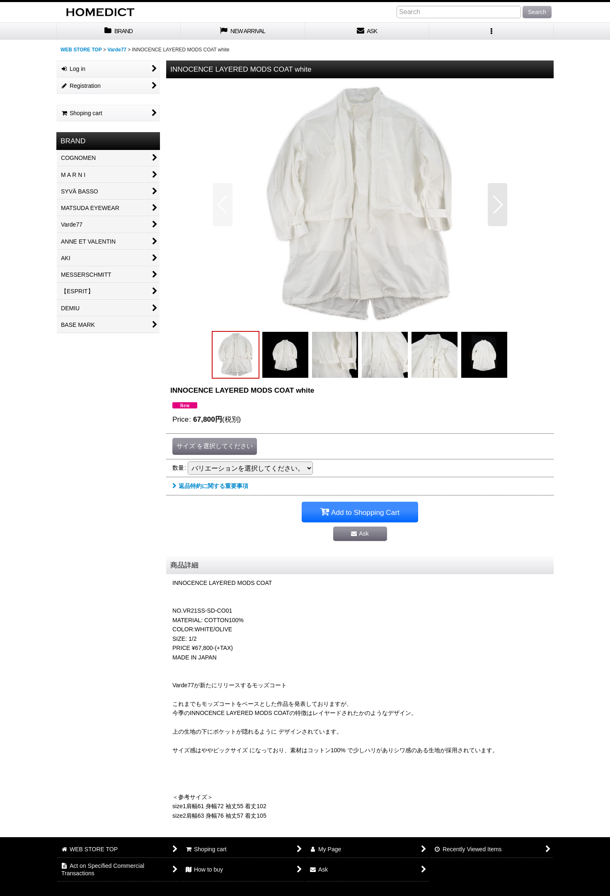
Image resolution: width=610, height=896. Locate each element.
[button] (491, 31)
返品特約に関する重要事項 (210, 486)
